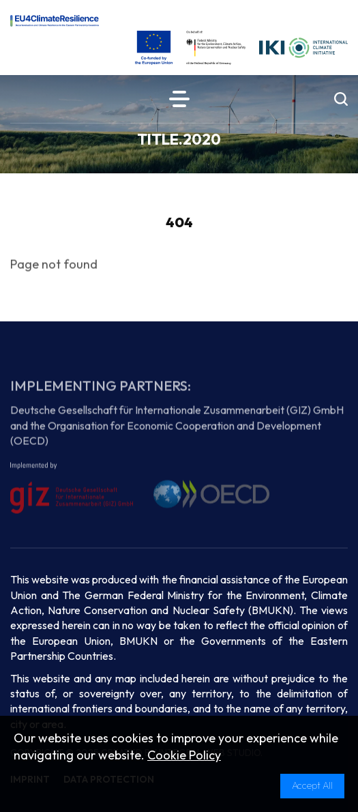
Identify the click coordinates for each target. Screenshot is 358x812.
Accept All (312, 785)
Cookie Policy (184, 755)
